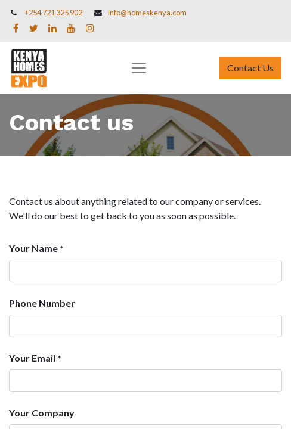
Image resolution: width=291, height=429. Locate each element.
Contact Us (250, 67)
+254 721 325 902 (53, 12)
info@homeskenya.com (147, 12)
